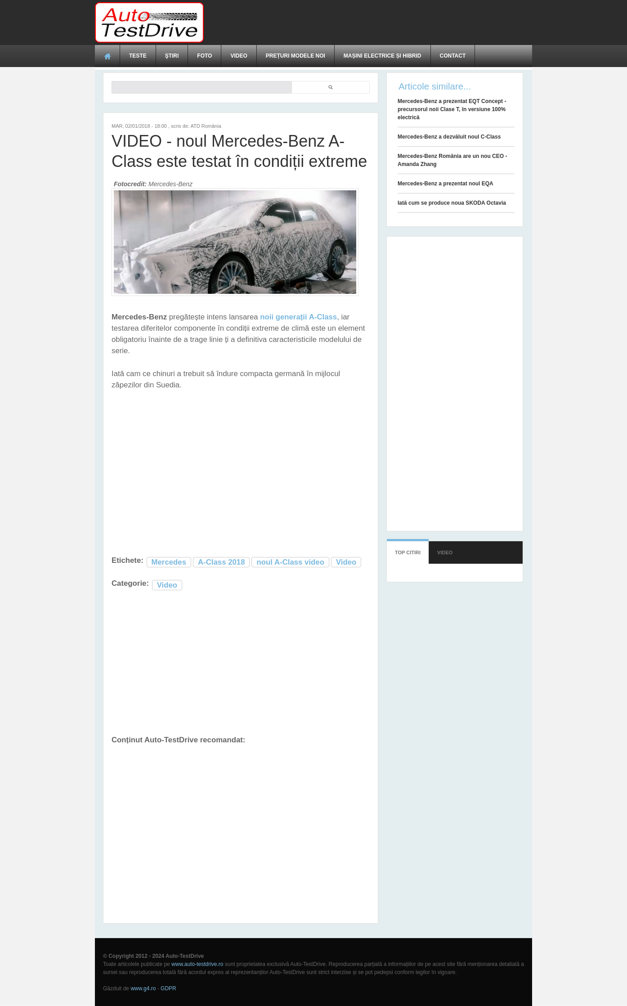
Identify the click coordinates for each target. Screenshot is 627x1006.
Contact (453, 56)
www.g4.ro (143, 988)
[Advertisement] (368, 22)
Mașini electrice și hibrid (382, 56)
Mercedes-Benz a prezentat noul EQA (445, 183)
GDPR (168, 988)
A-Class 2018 (221, 562)
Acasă (107, 56)
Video (238, 56)
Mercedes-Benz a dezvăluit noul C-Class (449, 137)
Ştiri (172, 56)
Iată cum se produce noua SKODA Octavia (452, 203)
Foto (204, 56)
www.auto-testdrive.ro (197, 964)
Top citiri (408, 552)
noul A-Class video (290, 562)
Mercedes (169, 562)
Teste (138, 56)
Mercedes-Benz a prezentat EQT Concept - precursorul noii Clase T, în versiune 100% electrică (452, 109)
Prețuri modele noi (295, 56)
